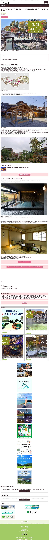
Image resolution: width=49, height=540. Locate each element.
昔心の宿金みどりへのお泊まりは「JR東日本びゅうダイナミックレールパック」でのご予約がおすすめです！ (24, 266)
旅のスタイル (16, 295)
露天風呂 (10, 298)
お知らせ (3, 295)
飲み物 (33, 297)
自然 (22, 296)
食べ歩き (7, 297)
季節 (7, 295)
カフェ (26, 297)
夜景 (31, 296)
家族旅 (28, 295)
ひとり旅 (20, 295)
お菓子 (29, 297)
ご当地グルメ (17, 297)
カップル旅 (32, 295)
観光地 (17, 296)
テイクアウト (12, 297)
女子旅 (24, 295)
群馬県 (24, 298)
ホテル (39, 297)
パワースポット (40, 296)
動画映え (3, 296)
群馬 (21, 298)
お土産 (36, 297)
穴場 (40, 295)
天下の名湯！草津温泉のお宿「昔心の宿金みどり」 (11, 59)
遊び (7, 296)
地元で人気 (36, 295)
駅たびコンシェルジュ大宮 (31, 298)
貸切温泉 (14, 298)
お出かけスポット (12, 296)
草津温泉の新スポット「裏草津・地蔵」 (9, 57)
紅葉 (12, 295)
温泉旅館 (3, 298)
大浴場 (18, 298)
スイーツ (22, 297)
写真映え (43, 295)
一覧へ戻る (24, 302)
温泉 (7, 298)
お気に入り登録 (5, 16)
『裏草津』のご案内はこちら (24, 174)
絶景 (20, 296)
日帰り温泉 (34, 296)
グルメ (45, 296)
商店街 (28, 296)
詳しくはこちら (24, 499)
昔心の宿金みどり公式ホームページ (24, 261)
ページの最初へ (24, 521)
